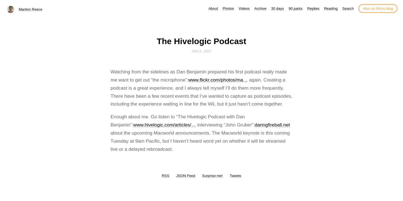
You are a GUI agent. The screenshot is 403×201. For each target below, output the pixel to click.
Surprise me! (212, 176)
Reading (331, 8)
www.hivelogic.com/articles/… (164, 125)
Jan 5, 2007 (201, 51)
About (213, 8)
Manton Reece (31, 9)
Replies (313, 8)
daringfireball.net (272, 125)
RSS (165, 176)
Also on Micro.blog (378, 8)
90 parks (296, 8)
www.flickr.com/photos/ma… (218, 80)
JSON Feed (185, 176)
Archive (260, 8)
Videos (244, 8)
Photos (228, 8)
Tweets (235, 176)
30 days (277, 8)
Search (348, 8)
